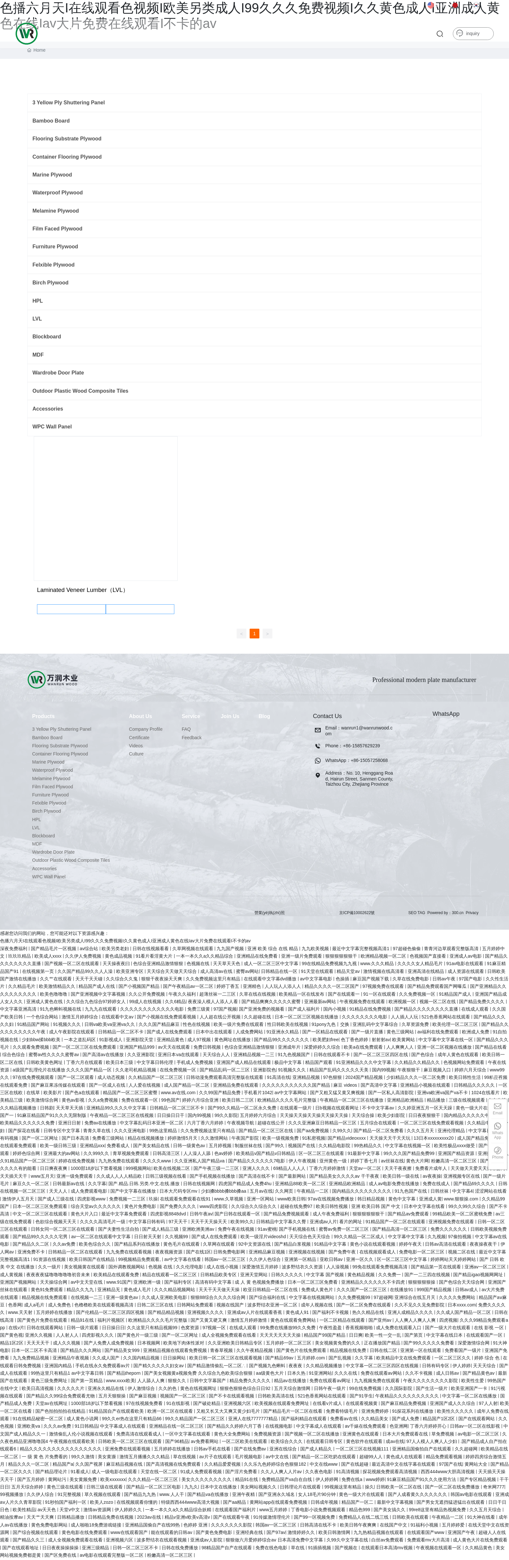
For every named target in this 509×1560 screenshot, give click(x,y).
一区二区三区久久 (453, 1358)
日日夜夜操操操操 (61, 1548)
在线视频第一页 (38, 972)
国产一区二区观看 (76, 1078)
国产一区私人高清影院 (391, 1093)
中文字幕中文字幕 (407, 1237)
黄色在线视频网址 (199, 1389)
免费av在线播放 (101, 1123)
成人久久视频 (67, 1343)
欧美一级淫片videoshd (264, 1237)
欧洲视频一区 (403, 1002)
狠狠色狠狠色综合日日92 (245, 1389)
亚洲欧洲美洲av (199, 1230)
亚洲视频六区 (238, 1404)
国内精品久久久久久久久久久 (362, 1192)
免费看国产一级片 (463, 1351)
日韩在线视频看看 (151, 949)
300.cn (458, 913)
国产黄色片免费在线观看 (42, 1320)
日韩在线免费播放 (180, 1548)
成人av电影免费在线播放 (394, 1184)
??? (480, 5)
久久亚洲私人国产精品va (200, 1161)
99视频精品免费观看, (140, 1260)
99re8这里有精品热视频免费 (438, 1510)
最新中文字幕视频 (396, 1502)
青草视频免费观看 (131, 1154)
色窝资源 (190, 1328)
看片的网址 (351, 1222)
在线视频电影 (279, 1427)
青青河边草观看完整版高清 (452, 949)
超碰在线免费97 (297, 1207)
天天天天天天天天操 (281, 1336)
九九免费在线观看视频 (129, 1252)
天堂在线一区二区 (159, 1472)
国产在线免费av (250, 1449)
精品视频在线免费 (348, 1351)
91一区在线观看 (380, 994)
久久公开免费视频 (147, 994)
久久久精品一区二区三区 (153, 1480)
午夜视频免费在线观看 (363, 1002)
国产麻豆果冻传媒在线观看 (59, 1085)
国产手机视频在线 (298, 1230)
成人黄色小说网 (83, 1419)
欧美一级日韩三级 (59, 1146)
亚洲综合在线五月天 (415, 1298)
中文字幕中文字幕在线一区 (446, 1040)
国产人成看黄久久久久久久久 (418, 1495)
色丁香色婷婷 (355, 1040)
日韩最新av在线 (69, 1184)
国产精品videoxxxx (347, 1139)
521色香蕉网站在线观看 (446, 1017)
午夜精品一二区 (313, 1192)
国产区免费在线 (61, 1556)
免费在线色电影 (272, 1548)
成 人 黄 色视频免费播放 (260, 1283)
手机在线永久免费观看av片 (103, 1366)
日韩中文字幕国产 (208, 1381)
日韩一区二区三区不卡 (136, 1548)
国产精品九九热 (140, 1495)
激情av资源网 (97, 1510)
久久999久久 (96, 1154)
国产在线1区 (198, 1252)
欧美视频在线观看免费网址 (282, 1404)
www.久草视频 (229, 1199)
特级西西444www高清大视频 (191, 1502)
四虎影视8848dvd (168, 1214)
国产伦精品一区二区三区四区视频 (110, 1313)
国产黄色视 (11, 1336)
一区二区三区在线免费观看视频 (432, 1123)
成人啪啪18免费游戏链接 (96, 1525)
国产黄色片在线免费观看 (302, 1351)
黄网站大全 (477, 1465)
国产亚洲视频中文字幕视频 (99, 994)
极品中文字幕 (288, 1063)
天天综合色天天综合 (310, 1237)
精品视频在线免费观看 (45, 1298)
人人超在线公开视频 (221, 1017)
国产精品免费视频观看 (287, 1214)
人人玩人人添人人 (283, 987)
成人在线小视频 (223, 1267)
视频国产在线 (302, 1146)
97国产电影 (471, 979)
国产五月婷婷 (31, 1480)
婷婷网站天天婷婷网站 (453, 1260)
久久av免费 (65, 1245)
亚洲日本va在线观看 (179, 1055)
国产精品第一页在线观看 (436, 1267)
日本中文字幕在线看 (425, 1207)
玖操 (153, 1199)
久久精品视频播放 (19, 1108)
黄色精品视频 (361, 1275)
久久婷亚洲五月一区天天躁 (425, 1108)
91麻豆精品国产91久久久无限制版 (52, 1116)
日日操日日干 (171, 1116)
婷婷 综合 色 (487, 1358)
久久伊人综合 (41, 1495)
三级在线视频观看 (467, 1101)
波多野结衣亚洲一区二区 (273, 1305)
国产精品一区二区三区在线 (266, 1131)
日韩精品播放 (71, 1518)
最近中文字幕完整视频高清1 (361, 949)
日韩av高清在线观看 (446, 1245)
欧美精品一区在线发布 (302, 994)
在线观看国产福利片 (236, 1510)
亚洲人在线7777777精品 (253, 1419)
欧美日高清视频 (38, 1389)
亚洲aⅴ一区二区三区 (486, 1267)
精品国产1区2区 (439, 1419)
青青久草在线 (97, 1131)
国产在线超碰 (355, 1465)
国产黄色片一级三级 (138, 1336)
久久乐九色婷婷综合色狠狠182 (275, 1465)
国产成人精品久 (316, 1449)
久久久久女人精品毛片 (420, 964)
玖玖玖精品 (20, 957)
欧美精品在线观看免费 (116, 1275)
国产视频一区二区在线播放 (313, 1434)
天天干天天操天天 (209, 1222)
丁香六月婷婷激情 (328, 1169)
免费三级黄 (199, 1010)
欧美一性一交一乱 (384, 1336)
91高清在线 (278, 1078)
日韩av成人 (467, 1290)
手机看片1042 (258, 1093)
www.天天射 (21, 1313)
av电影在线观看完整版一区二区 (112, 1556)
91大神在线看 (481, 1518)
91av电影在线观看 (465, 964)
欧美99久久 (242, 1222)
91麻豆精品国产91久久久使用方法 (422, 1480)
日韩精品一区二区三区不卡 (177, 1108)
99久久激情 (83, 1457)
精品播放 (436, 1101)
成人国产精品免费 (476, 1139)
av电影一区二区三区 (479, 1434)
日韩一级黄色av (189, 1146)
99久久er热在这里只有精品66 (132, 1419)
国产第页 (414, 1336)
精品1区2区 (12, 1343)
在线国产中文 (394, 1525)
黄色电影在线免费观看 (85, 1533)
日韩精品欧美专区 (219, 1275)
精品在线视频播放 (146, 1139)
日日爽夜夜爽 (54, 1169)
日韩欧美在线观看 (411, 1518)
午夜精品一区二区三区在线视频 (122, 1116)
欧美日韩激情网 (335, 1533)
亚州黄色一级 (333, 1161)
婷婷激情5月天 (183, 1139)
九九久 (191, 1487)
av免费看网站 (205, 1442)
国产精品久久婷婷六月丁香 (235, 1427)
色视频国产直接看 (428, 957)
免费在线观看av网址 (330, 1381)
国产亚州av (380, 1320)
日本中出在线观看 (214, 1032)
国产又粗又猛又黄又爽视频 (338, 1093)
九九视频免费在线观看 (377, 1381)
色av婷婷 (224, 1154)
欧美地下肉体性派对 (184, 1343)
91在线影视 (178, 1404)
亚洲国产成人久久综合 (453, 1404)
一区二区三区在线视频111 (363, 1449)
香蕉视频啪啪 (359, 1328)
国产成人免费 (406, 1419)
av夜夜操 (432, 1176)
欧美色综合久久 (95, 1245)
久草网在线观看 (219, 1245)
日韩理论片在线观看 (301, 1487)
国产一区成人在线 (108, 1085)
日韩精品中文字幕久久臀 (281, 1222)
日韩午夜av (201, 1214)
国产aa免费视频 (313, 1131)
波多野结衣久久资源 (303, 1267)
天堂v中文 (70, 1510)
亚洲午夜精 (244, 1495)
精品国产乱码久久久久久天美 (339, 1070)
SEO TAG (416, 913)
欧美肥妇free (326, 1040)
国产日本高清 (76, 1139)
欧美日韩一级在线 (401, 1176)
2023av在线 (149, 1518)
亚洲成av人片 (323, 1222)
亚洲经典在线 (250, 1533)
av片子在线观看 (216, 1457)
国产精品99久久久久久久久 (282, 1040)
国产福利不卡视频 (331, 1313)
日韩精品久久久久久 (475, 1085)
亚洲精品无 (109, 1290)
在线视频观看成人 (378, 1252)
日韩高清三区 (167, 1154)
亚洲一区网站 (261, 1199)
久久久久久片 (71, 1389)
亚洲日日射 (70, 1123)
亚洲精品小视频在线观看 (426, 1085)
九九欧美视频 (316, 949)
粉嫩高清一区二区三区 (454, 1161)
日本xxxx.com (462, 1305)
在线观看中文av (118, 1017)
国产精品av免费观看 (409, 1214)
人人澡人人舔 (197, 1154)
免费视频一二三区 (128, 1199)
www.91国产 (118, 1283)
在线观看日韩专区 (325, 1442)
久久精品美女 (375, 1419)
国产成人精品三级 (161, 1230)
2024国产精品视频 (364, 1078)
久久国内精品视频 (142, 1358)
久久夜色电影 (319, 1472)
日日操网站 (175, 1358)
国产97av (276, 1533)
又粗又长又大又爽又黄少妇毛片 (228, 1411)
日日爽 (356, 1336)
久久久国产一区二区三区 (362, 1290)
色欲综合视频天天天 (56, 1222)
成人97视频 (199, 1040)
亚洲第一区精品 (300, 1260)
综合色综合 (14, 1055)
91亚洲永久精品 (283, 1032)
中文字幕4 (462, 1192)
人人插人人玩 (405, 1017)
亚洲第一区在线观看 (421, 1351)
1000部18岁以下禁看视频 (97, 1169)
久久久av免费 (57, 1427)
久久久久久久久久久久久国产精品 (296, 1085)
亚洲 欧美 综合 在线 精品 (273, 949)
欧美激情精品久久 (58, 987)
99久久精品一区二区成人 (359, 1237)
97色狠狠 (333, 1078)
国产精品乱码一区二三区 (225, 1070)
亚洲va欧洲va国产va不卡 (443, 1093)
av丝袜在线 (392, 1161)
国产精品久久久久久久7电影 (257, 1161)
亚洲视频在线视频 (307, 1252)
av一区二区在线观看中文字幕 (101, 1237)
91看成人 (80, 1472)
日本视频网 (149, 1343)
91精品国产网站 (34, 1025)
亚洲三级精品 (96, 1548)
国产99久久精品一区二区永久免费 (243, 1108)
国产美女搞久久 (390, 1510)
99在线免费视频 (365, 1389)
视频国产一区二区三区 (183, 1396)
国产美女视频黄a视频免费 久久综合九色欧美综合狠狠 (199, 1374)
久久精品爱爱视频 (223, 1465)
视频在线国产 (231, 1305)
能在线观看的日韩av (172, 1533)
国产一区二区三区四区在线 (381, 1055)
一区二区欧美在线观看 (245, 1442)
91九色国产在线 (411, 1192)
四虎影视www (91, 1199)
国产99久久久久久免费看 (429, 1343)
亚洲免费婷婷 (375, 1411)
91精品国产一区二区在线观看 (396, 1222)
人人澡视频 (338, 1267)
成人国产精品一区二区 (187, 1085)
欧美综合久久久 (287, 1442)
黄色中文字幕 (402, 1199)
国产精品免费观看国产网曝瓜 (437, 987)
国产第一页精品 (87, 1381)
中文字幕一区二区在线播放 (470, 1396)
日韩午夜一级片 (330, 1389)
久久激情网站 (215, 1139)
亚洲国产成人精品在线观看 (244, 1063)
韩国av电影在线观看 (472, 1495)
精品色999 (360, 1510)
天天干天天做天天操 (220, 1290)
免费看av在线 (344, 1419)
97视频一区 (215, 1328)
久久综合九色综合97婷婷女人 (96, 1002)
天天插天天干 (14, 1176)
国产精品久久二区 (31, 1245)
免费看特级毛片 (342, 1411)
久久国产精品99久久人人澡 (85, 972)
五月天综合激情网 (293, 1389)
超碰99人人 (371, 1457)
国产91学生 (361, 1396)
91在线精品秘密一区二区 (38, 1419)
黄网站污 (58, 1480)
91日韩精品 (86, 1427)
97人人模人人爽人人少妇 (432, 1442)
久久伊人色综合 (265, 1260)
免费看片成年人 (431, 1169)
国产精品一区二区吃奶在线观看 (324, 1457)
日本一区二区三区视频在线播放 (307, 1017)
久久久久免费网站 (458, 1298)
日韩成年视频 (325, 1502)
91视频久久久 (67, 1025)
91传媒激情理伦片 (272, 1518)
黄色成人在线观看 (405, 1457)
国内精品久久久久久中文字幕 (474, 1116)
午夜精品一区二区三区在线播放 (352, 1101)
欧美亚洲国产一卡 (470, 1389)
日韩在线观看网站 (45, 1328)
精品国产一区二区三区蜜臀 (131, 1093)
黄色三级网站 (401, 1032)
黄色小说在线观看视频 (373, 1245)
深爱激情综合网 (474, 1343)
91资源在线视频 (50, 1260)
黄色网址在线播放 (233, 1040)
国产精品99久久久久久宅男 (41, 1237)
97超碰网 (383, 1298)
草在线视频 (185, 1457)
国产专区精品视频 (478, 1480)
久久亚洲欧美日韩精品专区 (236, 1343)
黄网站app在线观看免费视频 (279, 1502)
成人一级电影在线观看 (115, 1472)
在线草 (33, 1093)
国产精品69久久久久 (474, 1184)
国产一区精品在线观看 (325, 1032)
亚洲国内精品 (58, 1366)
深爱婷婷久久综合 (322, 1048)
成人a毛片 (35, 1305)
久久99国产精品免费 (220, 1093)
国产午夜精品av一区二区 (189, 987)
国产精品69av (279, 1358)
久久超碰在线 (258, 1017)
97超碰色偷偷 (407, 949)
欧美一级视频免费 (281, 1139)
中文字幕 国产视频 (325, 1275)
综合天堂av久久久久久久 (96, 1207)
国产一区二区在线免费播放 (453, 1487)
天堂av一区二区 (365, 1169)
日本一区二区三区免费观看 (40, 1207)
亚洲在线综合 (283, 1449)
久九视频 (437, 1237)
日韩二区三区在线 (156, 1305)
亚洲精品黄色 (171, 1040)
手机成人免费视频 (195, 1063)
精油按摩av (12, 1518)
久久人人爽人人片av (282, 1472)
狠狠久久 (177, 1381)
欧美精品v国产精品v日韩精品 (266, 1154)
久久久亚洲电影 (130, 1131)
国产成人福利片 (304, 1010)
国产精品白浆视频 (293, 1245)
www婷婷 (375, 1480)
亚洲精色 (252, 987)
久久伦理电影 (190, 1267)
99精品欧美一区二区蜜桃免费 (462, 1214)
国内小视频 (335, 1010)
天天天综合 (485, 1366)
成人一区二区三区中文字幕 (272, 964)
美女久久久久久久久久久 (207, 1480)
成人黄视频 (12, 1275)
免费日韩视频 (207, 1048)
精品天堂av (349, 972)
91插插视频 (320, 1548)
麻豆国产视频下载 (371, 979)
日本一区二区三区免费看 (313, 1283)
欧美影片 (53, 1093)
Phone (497, 1157)
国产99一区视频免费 (315, 1518)
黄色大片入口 (85, 1214)
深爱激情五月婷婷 (260, 1267)
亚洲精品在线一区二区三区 (177, 1427)
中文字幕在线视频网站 (312, 1298)
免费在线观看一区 (140, 1101)
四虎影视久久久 (98, 1336)
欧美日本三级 (120, 1063)
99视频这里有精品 (343, 1487)
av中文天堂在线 (87, 1283)
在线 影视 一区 (489, 1328)
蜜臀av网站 (247, 972)
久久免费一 (390, 1275)
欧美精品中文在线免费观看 (404, 1358)
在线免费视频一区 (178, 1070)
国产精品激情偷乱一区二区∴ (217, 1366)
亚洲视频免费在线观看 (451, 1222)
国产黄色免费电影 (214, 1533)
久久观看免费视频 (31, 1048)
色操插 (343, 979)
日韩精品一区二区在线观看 (76, 1252)
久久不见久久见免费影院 (420, 1305)
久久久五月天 (421, 1131)
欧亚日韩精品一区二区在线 (271, 1290)
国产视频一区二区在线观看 (72, 964)
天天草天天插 (70, 1108)
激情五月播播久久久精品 (145, 1457)
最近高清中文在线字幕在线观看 (404, 1465)
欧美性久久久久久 (456, 1411)
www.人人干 (172, 1495)
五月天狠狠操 (112, 1396)
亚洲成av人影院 (207, 1540)
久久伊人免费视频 (84, 957)
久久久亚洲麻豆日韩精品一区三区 (323, 1123)
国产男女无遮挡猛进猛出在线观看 (451, 1502)
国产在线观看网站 (477, 1419)
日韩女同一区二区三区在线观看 (63, 1230)
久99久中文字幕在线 (348, 1540)
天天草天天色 (227, 964)
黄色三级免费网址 (49, 1381)
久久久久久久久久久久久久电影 (152, 1010)
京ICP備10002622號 (357, 913)
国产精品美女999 (123, 1351)
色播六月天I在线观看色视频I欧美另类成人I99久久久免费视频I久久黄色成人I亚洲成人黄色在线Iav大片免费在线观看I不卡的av (125, 941)
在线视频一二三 (87, 1298)
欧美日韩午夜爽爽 (359, 1525)
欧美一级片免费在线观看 (239, 1025)
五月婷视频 (221, 1146)
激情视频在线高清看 (384, 972)
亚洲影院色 (264, 1070)
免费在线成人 (437, 1184)
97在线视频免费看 (145, 1404)
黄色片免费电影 (140, 1207)
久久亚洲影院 (141, 1055)
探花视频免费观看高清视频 (390, 1472)
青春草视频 (222, 1351)
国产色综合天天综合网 (462, 1283)
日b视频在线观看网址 (337, 1108)
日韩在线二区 (384, 1351)
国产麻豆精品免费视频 (404, 1404)
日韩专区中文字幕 (62, 1131)
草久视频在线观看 (103, 1495)
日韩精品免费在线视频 (111, 1518)
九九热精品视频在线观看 (379, 1533)
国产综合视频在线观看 (36, 1533)
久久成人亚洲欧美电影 (165, 1298)
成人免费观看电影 (89, 1192)
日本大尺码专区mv (179, 1192)
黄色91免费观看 (47, 1290)
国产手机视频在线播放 (213, 1176)
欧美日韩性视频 (332, 1207)
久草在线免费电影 (411, 979)
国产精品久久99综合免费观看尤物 (61, 1396)
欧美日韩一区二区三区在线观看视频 (226, 1358)
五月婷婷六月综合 (259, 1116)
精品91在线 (83, 1320)
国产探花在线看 (24, 1131)
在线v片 (16, 1328)
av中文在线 (278, 1457)
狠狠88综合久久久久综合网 (219, 1298)
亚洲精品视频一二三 (254, 1055)
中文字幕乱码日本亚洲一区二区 (152, 1123)
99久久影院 (226, 1116)
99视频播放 (12, 1495)
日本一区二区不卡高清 (34, 1351)
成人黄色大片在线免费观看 (480, 1540)
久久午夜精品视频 (255, 1351)
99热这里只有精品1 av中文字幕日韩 (68, 1374)
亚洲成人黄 (430, 1199)
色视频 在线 (161, 1267)
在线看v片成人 (328, 1404)
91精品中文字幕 (330, 1245)
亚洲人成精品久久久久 (411, 1313)
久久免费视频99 (354, 1298)
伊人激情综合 (142, 1389)
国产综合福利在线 (268, 1298)
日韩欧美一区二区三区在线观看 (130, 1442)
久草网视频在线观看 (193, 949)
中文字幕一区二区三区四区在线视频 (383, 1366)
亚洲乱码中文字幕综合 (376, 1025)
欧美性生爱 (473, 1381)
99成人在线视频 (146, 1002)
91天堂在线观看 (317, 972)
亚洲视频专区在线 (462, 1176)
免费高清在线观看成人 (139, 1434)
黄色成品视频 (119, 957)
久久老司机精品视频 (136, 1070)
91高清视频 (348, 1472)
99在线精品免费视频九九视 (330, 964)
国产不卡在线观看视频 (232, 1396)
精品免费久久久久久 (251, 1381)
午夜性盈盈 (331, 1328)
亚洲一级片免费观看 (302, 957)
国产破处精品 (207, 1404)
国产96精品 (177, 1442)
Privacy (472, 913)
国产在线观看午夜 (232, 1518)
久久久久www (157, 1161)
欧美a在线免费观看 (364, 1048)
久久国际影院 (399, 1389)
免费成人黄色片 (317, 1290)
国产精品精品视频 (166, 1313)
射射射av (381, 1040)
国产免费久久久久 (178, 1207)
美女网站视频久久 (259, 1487)
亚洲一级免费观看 (75, 1176)
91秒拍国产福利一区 (66, 1502)
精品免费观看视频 (445, 1457)
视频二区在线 (462, 1252)
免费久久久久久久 (449, 1230)
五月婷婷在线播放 (55, 1313)
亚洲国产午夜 (462, 1533)
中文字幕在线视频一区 (408, 1146)
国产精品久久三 (29, 1540)
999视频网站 (138, 1169)
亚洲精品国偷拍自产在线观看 (422, 1449)
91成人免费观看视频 (201, 1472)
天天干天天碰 (89, 979)
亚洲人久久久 (256, 1169)
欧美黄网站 (404, 1040)
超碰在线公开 (271, 1123)
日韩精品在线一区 (280, 972)
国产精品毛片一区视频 (54, 949)
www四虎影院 (214, 1207)
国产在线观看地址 (21, 1548)
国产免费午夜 (343, 1252)
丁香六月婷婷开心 (429, 1427)
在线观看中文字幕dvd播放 (271, 979)
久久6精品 (175, 1002)
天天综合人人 (217, 1055)
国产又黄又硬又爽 (209, 1320)
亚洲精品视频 (306, 1078)
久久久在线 (346, 1374)
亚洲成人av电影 (466, 957)
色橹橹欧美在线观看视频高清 (104, 1305)
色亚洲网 (399, 1427)
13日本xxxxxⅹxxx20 (434, 1139)
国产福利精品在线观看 (304, 1419)
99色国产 (170, 1101)
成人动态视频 (111, 1078)
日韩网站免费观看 (196, 1305)
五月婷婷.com (311, 1358)
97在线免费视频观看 (34, 1078)
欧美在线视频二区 (172, 1169)
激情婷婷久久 (302, 1533)
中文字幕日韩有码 (147, 1222)
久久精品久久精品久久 (417, 1063)
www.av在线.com (179, 1093)
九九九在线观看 (101, 1010)
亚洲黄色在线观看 (361, 1434)
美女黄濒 (107, 1457)
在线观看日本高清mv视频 (387, 1548)
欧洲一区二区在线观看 (170, 1411)
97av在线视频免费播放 (331, 1199)
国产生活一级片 (432, 1389)
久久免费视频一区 (418, 994)
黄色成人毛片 (138, 1290)
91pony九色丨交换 (331, 1025)
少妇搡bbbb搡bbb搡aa (224, 1192)
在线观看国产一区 (485, 1336)
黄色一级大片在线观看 (362, 1495)
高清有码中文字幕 (214, 1283)
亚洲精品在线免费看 (258, 957)
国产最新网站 (293, 1176)
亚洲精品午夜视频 (71, 1358)
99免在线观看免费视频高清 (380, 1267)
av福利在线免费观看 (438, 1032)
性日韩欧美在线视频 (288, 1025)
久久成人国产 (106, 1358)
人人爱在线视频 (145, 1085)
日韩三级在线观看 (105, 1487)
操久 (369, 1487)
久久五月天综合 (486, 1510)
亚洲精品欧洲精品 (406, 1101)
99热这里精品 (163, 1131)
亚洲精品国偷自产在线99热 (153, 1525)
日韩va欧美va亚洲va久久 (110, 1025)
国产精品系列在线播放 (137, 1245)
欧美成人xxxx (48, 957)
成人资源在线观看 (466, 972)
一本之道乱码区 (80, 1040)
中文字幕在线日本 (445, 1336)
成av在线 (395, 1442)
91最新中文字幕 (364, 1154)
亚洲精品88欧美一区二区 (301, 1184)
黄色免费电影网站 (50, 1525)
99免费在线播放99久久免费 (288, 1328)
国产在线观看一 (344, 994)
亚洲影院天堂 (140, 1040)
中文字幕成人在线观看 (123, 1427)
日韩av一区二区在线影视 (476, 1427)
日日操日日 (113, 1328)
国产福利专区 (178, 1283)
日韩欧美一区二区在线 (399, 1487)
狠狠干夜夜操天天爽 (162, 979)
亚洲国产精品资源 (457, 1154)
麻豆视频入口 (438, 1070)
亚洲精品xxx (92, 1146)
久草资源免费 (416, 1025)
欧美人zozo (102, 1502)
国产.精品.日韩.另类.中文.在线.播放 (144, 1184)
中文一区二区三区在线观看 (40, 1214)
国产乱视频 (341, 1358)
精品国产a (63, 1465)
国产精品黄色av (479, 1374)
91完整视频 (69, 1495)
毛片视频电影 (249, 1457)
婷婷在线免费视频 (77, 1161)
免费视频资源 (268, 1434)
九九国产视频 (231, 949)
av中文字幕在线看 (183, 1260)
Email (498, 1113)
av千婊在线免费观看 (366, 1427)
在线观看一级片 (296, 1108)
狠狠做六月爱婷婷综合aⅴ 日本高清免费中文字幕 (275, 1540)
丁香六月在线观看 (85, 1063)
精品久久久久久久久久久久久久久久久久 (61, 1449)
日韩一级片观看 (83, 1328)
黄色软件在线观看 (365, 1442)
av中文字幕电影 (316, 979)
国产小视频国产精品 (139, 987)
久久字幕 (97, 1184)
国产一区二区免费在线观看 (364, 1305)
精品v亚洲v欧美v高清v (188, 1518)
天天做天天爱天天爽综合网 (478, 1169)
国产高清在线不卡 (257, 1176)
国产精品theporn (124, 1374)
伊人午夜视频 (303, 1161)
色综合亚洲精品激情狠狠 (158, 964)
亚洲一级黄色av (122, 1298)
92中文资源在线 (255, 1245)
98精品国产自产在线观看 (227, 1548)
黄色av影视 (74, 1101)
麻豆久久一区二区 (31, 1184)
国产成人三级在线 (56, 1199)
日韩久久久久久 (287, 1275)
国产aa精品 (235, 1502)
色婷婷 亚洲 (196, 1525)
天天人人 (58, 1192)
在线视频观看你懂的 (138, 1502)
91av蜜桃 (266, 1230)
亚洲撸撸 (487, 1154)
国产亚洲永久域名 (277, 1495)
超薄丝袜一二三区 (218, 994)
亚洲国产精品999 (137, 1048)
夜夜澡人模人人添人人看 (213, 1002)
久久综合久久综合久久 (254, 1207)
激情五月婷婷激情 (249, 1320)
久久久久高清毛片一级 (103, 1222)
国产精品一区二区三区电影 (154, 1487)
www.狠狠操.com (461, 1199)
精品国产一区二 (358, 1502)
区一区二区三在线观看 (322, 1154)
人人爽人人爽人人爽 (416, 1320)
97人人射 (488, 1404)
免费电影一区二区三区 (422, 1252)
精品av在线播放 (290, 1381)
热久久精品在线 (368, 1313)
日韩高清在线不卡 (319, 1525)
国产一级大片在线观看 (448, 1328)
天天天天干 (39, 1343)
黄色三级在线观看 (65, 1487)
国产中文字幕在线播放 (133, 1192)
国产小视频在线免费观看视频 (167, 1017)
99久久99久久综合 (467, 1207)
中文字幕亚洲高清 (19, 1010)
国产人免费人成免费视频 (109, 1343)
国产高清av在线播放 (103, 1055)
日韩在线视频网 (199, 1184)
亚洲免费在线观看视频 (128, 1449)
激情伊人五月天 (18, 1199)
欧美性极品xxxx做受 (455, 1146)
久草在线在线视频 (258, 994)
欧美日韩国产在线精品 (92, 1260)
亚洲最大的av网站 (62, 1154)
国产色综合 (423, 1055)
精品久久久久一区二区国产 (332, 987)
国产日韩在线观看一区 (238, 1214)
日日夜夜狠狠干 (424, 1116)
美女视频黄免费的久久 (338, 1343)
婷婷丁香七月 (364, 1161)
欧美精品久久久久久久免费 (28, 1123)
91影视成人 (111, 1040)
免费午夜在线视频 (236, 1230)
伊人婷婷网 (328, 1480)
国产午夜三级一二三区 (216, 1169)
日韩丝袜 (440, 1192)
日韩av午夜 (444, 979)
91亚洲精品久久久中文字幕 (364, 1063)
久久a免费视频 (103, 1101)
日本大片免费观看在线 (405, 1434)
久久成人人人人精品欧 (119, 1176)
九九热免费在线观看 (119, 1161)
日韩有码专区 (436, 1366)
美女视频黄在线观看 (85, 1267)
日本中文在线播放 (219, 1487)
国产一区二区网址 (40, 1139)
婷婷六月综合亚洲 (201, 1101)
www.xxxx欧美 (120, 1381)
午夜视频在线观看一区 (439, 1548)
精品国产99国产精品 (325, 1336)
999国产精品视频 (435, 1290)
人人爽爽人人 (400, 1048)
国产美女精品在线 (152, 1146)
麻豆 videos (345, 1085)
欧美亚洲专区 (130, 972)
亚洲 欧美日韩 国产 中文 (376, 1207)
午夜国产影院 (245, 1139)
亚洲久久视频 (39, 1336)
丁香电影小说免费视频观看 (319, 1510)
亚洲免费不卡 (32, 1252)
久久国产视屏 (89, 1465)
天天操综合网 (54, 1283)
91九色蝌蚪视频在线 (61, 1010)
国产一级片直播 (367, 1032)
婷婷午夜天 (411, 1245)
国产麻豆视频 (143, 1396)
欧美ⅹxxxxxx (113, 1480)
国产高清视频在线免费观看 (174, 1465)
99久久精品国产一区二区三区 (195, 1419)
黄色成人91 (298, 1313)
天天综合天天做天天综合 (172, 972)
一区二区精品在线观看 (342, 1320)
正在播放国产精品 (383, 1343)
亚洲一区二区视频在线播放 (445, 1048)
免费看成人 (119, 1146)
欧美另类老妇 (116, 949)
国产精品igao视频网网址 (478, 1275)
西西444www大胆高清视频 (448, 1472)
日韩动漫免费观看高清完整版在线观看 (225, 1078)
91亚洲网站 (320, 1374)
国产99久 (275, 1146)
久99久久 (341, 1131)
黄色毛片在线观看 (182, 1245)
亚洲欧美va (29, 1427)
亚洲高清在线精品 (426, 972)
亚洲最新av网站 (321, 1002)
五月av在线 (261, 1192)
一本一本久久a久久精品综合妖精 (179, 1510)
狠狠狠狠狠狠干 (341, 957)
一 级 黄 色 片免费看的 (45, 1457)
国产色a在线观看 (83, 1093)
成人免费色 (60, 1305)
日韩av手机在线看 (213, 1449)
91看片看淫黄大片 (155, 957)
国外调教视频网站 (127, 1267)
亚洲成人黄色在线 (45, 1002)
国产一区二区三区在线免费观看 (85, 1048)
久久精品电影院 (335, 1146)
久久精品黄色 (479, 1548)
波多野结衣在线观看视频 (162, 1540)
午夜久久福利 (182, 994)
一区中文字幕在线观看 (188, 1434)
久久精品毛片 (22, 987)
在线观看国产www (426, 1533)
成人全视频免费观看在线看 (229, 1336)
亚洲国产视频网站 (19, 1283)
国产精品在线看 (491, 1048)
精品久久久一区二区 (29, 1465)
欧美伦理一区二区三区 (455, 1025)
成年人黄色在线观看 (459, 1055)
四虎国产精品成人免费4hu (245, 1184)
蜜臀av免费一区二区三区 (344, 1230)
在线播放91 (402, 1290)
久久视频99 (177, 1237)
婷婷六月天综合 (471, 1070)
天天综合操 (364, 1116)
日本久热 (297, 1374)
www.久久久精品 (377, 964)
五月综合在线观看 (379, 1123)
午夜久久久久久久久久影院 (431, 1381)
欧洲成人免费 (476, 1032)
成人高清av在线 (217, 972)
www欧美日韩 (291, 1199)
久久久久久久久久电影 (365, 1017)
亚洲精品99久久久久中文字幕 (116, 1108)
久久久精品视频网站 (175, 1290)
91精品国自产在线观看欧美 (117, 1411)
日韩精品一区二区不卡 (121, 1032)
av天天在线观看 (174, 1048)
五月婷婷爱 (454, 1525)
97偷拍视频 (460, 1237)
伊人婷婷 (462, 1366)
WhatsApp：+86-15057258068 (356, 761)
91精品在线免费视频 (370, 1010)
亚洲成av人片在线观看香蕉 (255, 1313)
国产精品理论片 (51, 1472)
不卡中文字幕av (378, 1108)
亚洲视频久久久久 (206, 1313)
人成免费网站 (250, 1032)
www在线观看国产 (129, 1533)
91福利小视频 (424, 1525)
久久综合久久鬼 (122, 979)
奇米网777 (493, 1487)
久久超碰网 (467, 1449)
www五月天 (42, 1176)
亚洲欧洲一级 (147, 1283)
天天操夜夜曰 (117, 964)
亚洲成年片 (290, 1048)
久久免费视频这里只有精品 (214, 979)
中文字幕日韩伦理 (155, 1063)
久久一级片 (50, 1267)
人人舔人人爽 (151, 1381)
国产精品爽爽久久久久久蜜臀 (272, 1002)
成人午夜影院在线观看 (72, 1032)
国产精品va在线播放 (208, 1495)
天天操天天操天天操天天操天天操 (314, 1116)
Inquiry (497, 1089)
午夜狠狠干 (409, 1070)
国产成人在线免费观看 (170, 1032)
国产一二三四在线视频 (427, 1275)
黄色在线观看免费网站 (293, 1320)
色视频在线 (199, 964)
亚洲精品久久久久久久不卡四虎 (373, 1283)
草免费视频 (443, 1434)
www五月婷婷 (274, 1510)
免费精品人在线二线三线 (364, 1518)
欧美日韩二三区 (238, 1101)
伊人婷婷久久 (129, 1510)
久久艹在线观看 (56, 979)
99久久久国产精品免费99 (409, 1154)
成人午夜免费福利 (331, 1214)
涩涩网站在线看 (491, 1192)
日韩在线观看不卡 (332, 1055)
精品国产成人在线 (97, 987)
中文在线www (324, 1465)
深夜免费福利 (14, 949)
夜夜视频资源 (169, 1252)
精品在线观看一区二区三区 (170, 1275)
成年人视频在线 (317, 1305)
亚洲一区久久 (360, 1260)
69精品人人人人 (290, 1169)
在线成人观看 (475, 1010)
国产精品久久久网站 (81, 1351)
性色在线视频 (197, 1025)
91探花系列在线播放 (413, 1411)
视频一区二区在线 (438, 1002)
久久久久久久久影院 (232, 1525)
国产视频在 (347, 1548)
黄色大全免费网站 (233, 1434)
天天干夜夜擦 (398, 1169)
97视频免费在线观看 (384, 987)
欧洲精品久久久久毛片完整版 (287, 1101)
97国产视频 (225, 1010)
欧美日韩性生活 (465, 1078)
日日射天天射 (148, 1237)
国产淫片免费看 (241, 1472)
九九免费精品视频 (31, 1358)
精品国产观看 (319, 1063)
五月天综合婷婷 (27, 1487)
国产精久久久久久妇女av (159, 1366)
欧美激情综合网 (42, 1101)
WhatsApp (497, 1135)
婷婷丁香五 (229, 987)
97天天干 (178, 1222)
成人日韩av (448, 1374)
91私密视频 (314, 1139)
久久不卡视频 (419, 1374)
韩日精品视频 (371, 1199)
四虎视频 (448, 1320)
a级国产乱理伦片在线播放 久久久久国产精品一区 (63, 1070)
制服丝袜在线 (249, 1146)
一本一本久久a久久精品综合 (205, 957)
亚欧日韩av (332, 1260)
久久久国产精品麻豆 (160, 1025)
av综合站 (90, 949)
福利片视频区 (111, 1320)
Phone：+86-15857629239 (352, 746)
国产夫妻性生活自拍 (119, 1230)
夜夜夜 (296, 1366)
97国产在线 (450, 1465)
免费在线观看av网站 (382, 1374)
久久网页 (284, 1192)
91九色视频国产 (294, 1055)
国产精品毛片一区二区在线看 (293, 1411)
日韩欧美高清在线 (276, 1396)
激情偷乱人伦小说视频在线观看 (81, 1434)
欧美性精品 (24, 1510)
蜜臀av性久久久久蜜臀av (54, 1055)
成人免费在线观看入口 (399, 1328)
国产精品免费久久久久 (482, 1002)
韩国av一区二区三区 (226, 1260)
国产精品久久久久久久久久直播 (426, 1010)
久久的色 (168, 1389)
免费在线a (352, 1480)
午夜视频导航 (241, 1123)
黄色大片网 (417, 1161)
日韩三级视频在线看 (166, 1176)
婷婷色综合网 (27, 1154)
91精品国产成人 (455, 994)
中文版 (414, 5)
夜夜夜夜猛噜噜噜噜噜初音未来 (58, 1275)
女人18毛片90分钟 (317, 1495)
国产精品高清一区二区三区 (400, 1230)
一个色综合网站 (42, 1017)
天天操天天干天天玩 (390, 1139)
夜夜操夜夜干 (484, 1245)
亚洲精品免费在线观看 (236, 1085)
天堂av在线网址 (52, 1404)
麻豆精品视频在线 (125, 1465)
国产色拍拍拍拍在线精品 (61, 1411)
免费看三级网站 (108, 1139)
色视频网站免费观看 (464, 1063)
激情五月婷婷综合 (80, 1017)
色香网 (15, 1305)
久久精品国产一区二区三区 (156, 1078)
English (438, 5)
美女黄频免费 (83, 1480)
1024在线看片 (486, 1093)
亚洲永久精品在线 (106, 1389)
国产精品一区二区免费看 (379, 1131)
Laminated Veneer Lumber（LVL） (87, 590)
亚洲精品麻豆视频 (267, 1252)
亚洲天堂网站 (254, 1275)
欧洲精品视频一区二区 (384, 957)
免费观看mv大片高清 (429, 1540)
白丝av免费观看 (388, 1540)
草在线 (298, 1548)
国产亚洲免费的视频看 (262, 1010)
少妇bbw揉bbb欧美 (42, 1040)
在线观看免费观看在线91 (186, 1199)
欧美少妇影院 (392, 1116)
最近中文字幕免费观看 (124, 1214)
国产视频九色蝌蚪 (268, 1366)
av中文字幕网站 (291, 1093)
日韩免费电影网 (229, 1252)
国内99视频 (383, 1070)
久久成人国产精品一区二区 (464, 1313)
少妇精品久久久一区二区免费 (416, 1078)
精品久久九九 (81, 1290)
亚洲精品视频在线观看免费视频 (175, 1351)
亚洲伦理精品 (452, 1131)
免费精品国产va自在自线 (287, 1480)
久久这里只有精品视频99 (153, 1328)
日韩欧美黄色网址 (45, 1063)
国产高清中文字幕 (379, 1085)
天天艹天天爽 (41, 1518)
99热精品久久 (368, 1146)
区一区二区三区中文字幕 (402, 1260)
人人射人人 (68, 1336)
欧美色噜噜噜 (54, 994)
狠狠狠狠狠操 (422, 1283)
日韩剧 (47, 1108)
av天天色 (47, 1510)
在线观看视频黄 (362, 1404)
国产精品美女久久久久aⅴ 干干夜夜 (345, 1176)
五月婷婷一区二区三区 (289, 1343)
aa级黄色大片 (270, 1374)
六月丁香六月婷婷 (206, 1123)
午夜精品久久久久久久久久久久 (407, 1396)
